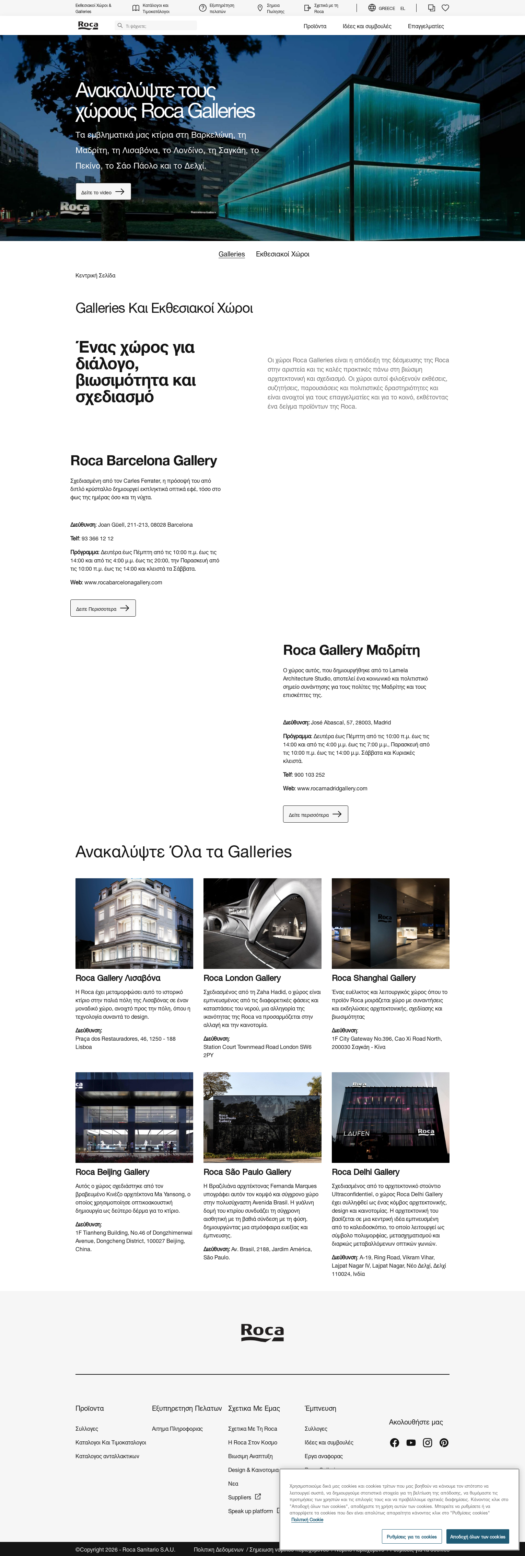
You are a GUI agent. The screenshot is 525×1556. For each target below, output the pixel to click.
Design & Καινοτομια (253, 1469)
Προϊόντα (315, 25)
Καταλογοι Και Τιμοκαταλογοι (110, 1441)
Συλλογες (86, 1427)
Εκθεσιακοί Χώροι (283, 253)
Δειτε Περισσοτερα (103, 608)
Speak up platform (250, 1510)
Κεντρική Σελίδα (95, 275)
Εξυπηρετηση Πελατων (187, 1407)
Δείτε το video (103, 191)
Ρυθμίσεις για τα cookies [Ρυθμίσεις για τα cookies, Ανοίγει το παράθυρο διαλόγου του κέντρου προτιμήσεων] (412, 1536)
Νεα (234, 1482)
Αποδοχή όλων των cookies (477, 1536)
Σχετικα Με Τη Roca (252, 1427)
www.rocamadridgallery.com (332, 787)
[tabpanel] (262, 138)
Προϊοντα (89, 1407)
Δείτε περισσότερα (315, 814)
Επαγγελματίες (426, 25)
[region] (399, 1509)
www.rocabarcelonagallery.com (123, 581)
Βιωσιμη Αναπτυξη (250, 1455)
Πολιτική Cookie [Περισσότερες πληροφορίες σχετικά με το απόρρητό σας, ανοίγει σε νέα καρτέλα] (307, 1519)
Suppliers (239, 1496)
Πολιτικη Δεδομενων (219, 1549)
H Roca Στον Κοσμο (252, 1441)
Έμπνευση (320, 1407)
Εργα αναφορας (324, 1455)
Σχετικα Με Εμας (254, 1407)
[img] (134, 923)
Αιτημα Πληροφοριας (177, 1427)
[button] (120, 25)
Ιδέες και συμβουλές (367, 25)
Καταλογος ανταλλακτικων (107, 1455)
